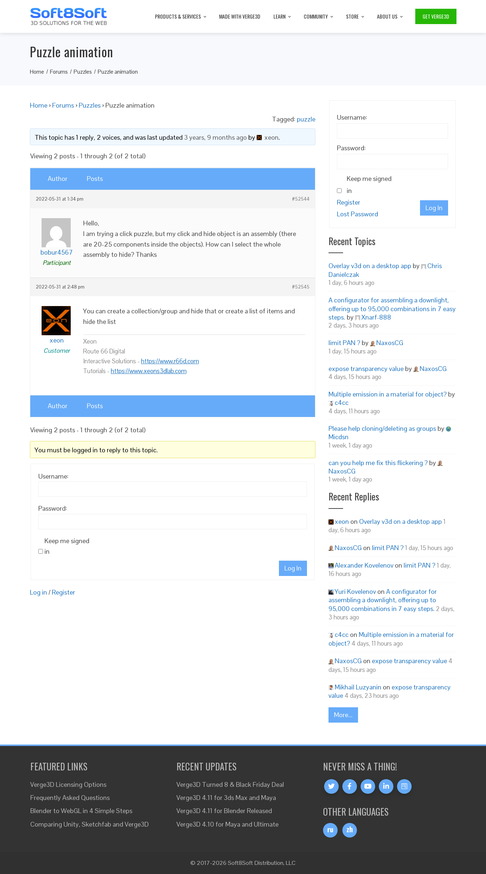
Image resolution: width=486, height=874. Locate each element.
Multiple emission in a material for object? (387, 394)
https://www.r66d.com (170, 361)
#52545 (301, 287)
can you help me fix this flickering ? (378, 463)
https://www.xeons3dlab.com (149, 371)
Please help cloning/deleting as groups (382, 428)
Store (355, 16)
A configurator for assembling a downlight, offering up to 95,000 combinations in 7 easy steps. (392, 308)
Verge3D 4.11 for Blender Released (224, 811)
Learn (282, 16)
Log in (38, 592)
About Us (390, 16)
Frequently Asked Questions (70, 797)
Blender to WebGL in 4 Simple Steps (81, 811)
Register (63, 592)
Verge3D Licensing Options (68, 784)
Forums (63, 105)
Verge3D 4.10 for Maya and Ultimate (227, 824)
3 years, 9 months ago (215, 137)
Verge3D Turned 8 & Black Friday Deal (230, 784)
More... (343, 715)
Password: (52, 508)
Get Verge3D (436, 16)
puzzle (306, 119)
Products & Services (181, 16)
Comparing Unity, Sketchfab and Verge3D (89, 824)
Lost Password (357, 214)
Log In (293, 568)
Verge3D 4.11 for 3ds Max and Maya (226, 797)
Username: (53, 476)
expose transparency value (366, 368)
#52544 (301, 199)
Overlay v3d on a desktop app (369, 266)
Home (38, 105)
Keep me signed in (66, 546)
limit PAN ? (344, 343)
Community (319, 16)
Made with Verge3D (239, 16)
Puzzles (90, 105)
